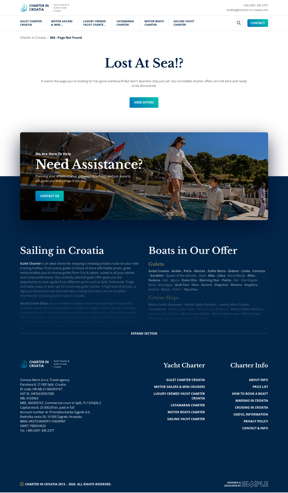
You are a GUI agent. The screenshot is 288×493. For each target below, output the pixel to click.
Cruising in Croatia (251, 408)
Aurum (207, 285)
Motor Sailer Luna (225, 314)
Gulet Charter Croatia (31, 23)
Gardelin (157, 275)
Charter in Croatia (33, 37)
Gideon (233, 271)
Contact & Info (255, 429)
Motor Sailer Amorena (165, 304)
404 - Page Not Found (66, 37)
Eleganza (221, 285)
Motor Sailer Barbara (201, 304)
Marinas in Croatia (251, 401)
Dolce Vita (189, 280)
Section (144, 334)
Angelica (251, 285)
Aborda (199, 271)
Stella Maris (217, 271)
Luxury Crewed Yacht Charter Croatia (94, 23)
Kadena (154, 280)
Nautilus (191, 289)
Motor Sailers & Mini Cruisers (62, 23)
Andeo (176, 271)
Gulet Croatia (159, 271)
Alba (211, 275)
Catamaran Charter (125, 23)
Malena (236, 285)
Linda (246, 271)
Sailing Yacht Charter (184, 23)
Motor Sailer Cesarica (247, 309)
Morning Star (210, 280)
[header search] (239, 23)
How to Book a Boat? (250, 394)
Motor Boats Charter (154, 23)
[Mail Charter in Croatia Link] (247, 10)
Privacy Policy (256, 422)
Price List (260, 387)
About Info (258, 380)
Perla (188, 271)
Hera (195, 285)
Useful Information (250, 415)
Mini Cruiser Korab (195, 314)
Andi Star (182, 285)
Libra (221, 275)
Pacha (227, 280)
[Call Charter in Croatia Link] (247, 5)
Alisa (251, 275)
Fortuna (259, 271)
